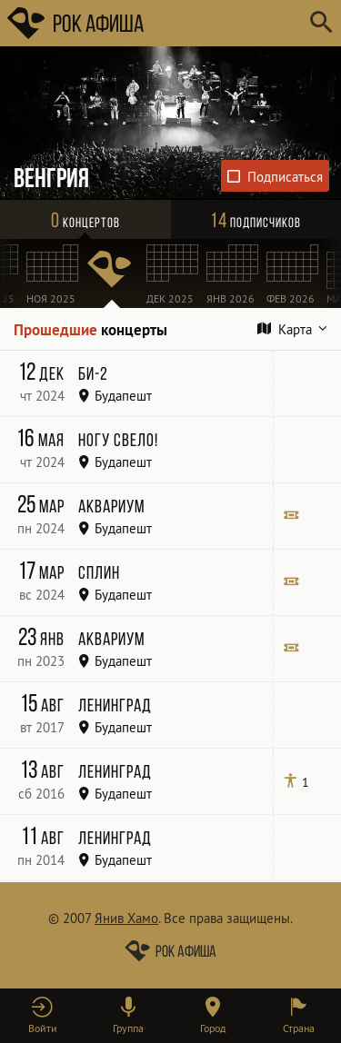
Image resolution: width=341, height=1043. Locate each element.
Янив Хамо (126, 918)
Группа (128, 1028)
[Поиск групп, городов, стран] (225, 23)
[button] (42, 1015)
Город (213, 1028)
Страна (299, 1028)
